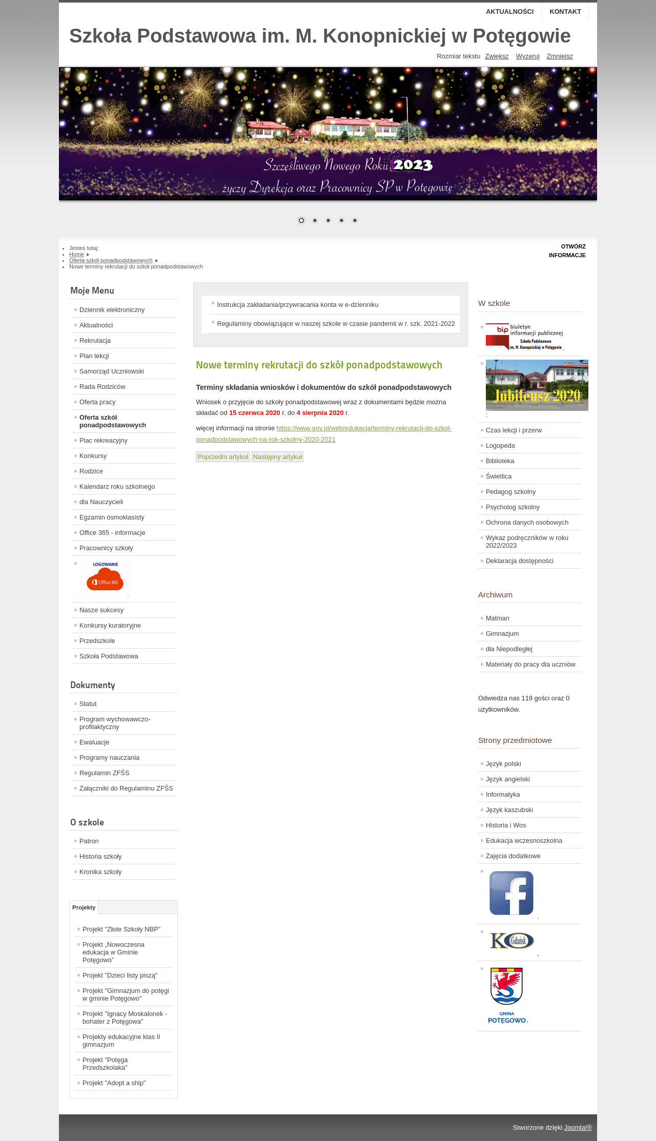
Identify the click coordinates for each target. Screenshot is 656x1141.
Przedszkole (97, 641)
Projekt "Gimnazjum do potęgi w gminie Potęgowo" (126, 994)
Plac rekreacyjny (103, 440)
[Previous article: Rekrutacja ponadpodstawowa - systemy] (223, 456)
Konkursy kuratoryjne (110, 625)
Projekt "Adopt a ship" (114, 1083)
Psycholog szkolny (513, 507)
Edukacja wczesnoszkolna (524, 840)
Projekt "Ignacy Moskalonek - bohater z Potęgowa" (125, 1017)
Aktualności (510, 11)
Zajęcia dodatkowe (513, 856)
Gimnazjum (502, 633)
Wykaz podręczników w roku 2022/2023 (527, 541)
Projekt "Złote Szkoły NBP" (121, 929)
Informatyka (503, 794)
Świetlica (499, 476)
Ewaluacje (94, 742)
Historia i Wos (506, 825)
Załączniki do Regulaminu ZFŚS (126, 788)
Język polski (503, 763)
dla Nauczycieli (101, 502)
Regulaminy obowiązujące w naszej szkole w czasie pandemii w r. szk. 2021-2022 (336, 323)
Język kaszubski (509, 810)
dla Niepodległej (509, 649)
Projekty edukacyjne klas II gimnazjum (121, 1040)
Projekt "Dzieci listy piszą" (120, 975)
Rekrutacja (95, 340)
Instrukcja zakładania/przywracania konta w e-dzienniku (297, 304)
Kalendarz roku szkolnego (117, 486)
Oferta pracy (97, 402)
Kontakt (565, 11)
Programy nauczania (109, 757)
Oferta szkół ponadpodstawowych (112, 421)
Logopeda (500, 445)
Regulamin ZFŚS (104, 773)
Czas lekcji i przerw (514, 430)
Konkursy (93, 456)
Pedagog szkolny (511, 491)
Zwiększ (496, 56)
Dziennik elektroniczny (112, 310)
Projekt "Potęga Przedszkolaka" (105, 1063)
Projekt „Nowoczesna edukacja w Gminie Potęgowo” (114, 952)
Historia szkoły (100, 856)
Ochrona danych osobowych (527, 522)
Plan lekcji (94, 356)
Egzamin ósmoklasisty (112, 517)
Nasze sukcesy (101, 610)
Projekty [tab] (83, 907)
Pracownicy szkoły (106, 548)
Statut (87, 704)
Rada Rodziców (102, 386)
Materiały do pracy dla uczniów (531, 664)
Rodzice (91, 471)
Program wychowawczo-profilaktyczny (115, 723)
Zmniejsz (560, 56)
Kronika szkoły (100, 872)
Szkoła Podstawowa (108, 656)
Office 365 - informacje (112, 532)
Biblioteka (500, 461)
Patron (89, 841)
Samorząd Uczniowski (111, 371)
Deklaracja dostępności (520, 561)
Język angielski (508, 779)
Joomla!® (578, 1127)
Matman (497, 618)
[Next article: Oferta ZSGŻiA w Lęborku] (277, 456)
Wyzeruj (528, 56)
